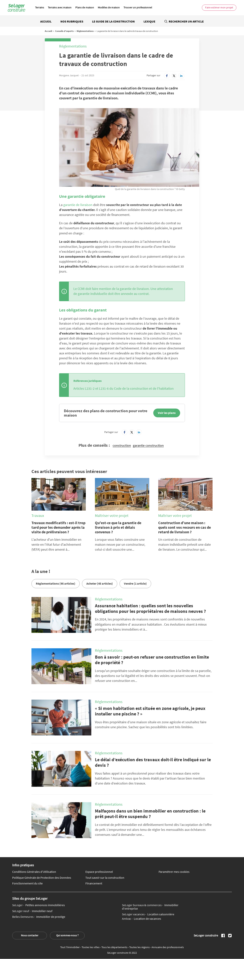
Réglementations (85, 31)
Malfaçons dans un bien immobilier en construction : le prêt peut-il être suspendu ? (150, 813)
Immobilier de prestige (38, 917)
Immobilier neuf (32, 911)
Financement (93, 883)
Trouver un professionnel (138, 7)
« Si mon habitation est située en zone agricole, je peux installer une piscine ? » (150, 711)
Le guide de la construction (113, 21)
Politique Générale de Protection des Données (41, 877)
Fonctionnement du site (27, 883)
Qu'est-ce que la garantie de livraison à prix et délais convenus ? (118, 527)
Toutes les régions (139, 947)
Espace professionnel (99, 872)
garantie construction (148, 445)
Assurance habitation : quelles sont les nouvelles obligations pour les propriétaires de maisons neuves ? (150, 608)
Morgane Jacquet (69, 75)
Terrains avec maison (59, 7)
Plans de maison (84, 7)
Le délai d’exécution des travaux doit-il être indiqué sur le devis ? (153, 762)
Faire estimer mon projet (219, 7)
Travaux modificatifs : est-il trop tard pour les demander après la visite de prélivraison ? (58, 527)
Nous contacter (29, 935)
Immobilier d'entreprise (150, 906)
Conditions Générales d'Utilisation (34, 872)
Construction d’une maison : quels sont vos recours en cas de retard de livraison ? (184, 527)
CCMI (81, 288)
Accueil (45, 21)
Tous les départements (114, 947)
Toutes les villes (91, 947)
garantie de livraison (77, 205)
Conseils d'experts (64, 31)
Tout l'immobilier (70, 947)
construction (122, 445)
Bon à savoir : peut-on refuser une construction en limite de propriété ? (152, 659)
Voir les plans (167, 413)
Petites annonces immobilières (38, 905)
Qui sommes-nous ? (67, 935)
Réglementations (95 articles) (55, 583)
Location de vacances (141, 918)
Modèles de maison (109, 7)
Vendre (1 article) (135, 583)
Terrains (39, 7)
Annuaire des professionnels (168, 947)
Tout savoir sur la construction (104, 877)
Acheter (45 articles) (99, 583)
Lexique (149, 21)
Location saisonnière (148, 914)
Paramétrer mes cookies (174, 872)
